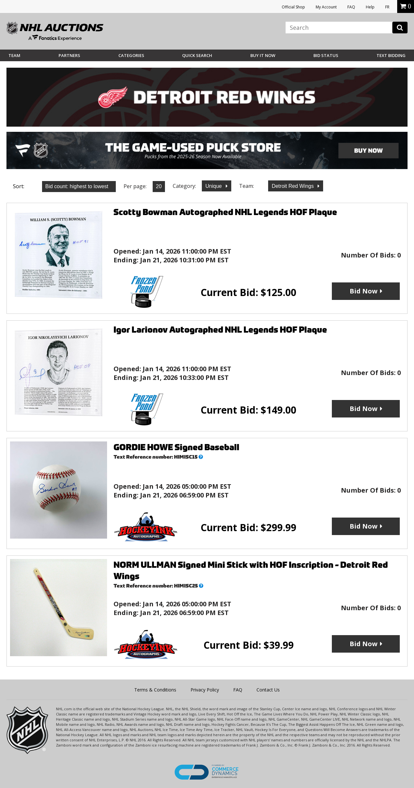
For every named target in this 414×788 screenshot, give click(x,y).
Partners (69, 55)
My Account (326, 7)
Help (370, 7)
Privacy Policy (205, 690)
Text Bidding (391, 55)
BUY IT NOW (262, 55)
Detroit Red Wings (293, 186)
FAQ (351, 7)
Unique (214, 186)
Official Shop (293, 7)
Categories (131, 55)
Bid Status (325, 55)
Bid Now (363, 291)
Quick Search (197, 55)
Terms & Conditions (155, 690)
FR (387, 7)
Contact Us (268, 690)
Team (14, 55)
